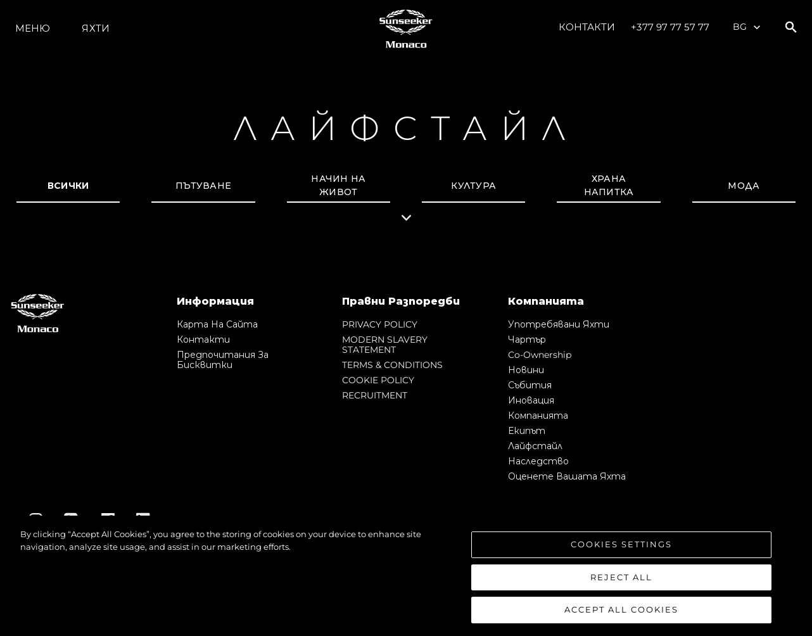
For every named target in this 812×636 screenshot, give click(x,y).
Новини (526, 370)
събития (530, 385)
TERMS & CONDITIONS (392, 365)
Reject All (621, 577)
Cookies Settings (621, 544)
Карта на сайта (217, 324)
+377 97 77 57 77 (670, 27)
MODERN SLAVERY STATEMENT (385, 344)
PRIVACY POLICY (379, 324)
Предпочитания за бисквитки (223, 360)
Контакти (587, 27)
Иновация (531, 400)
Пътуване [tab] (203, 186)
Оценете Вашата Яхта (567, 476)
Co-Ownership (539, 354)
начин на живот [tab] (338, 185)
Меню (32, 28)
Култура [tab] (473, 186)
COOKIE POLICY (378, 380)
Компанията (538, 415)
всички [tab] (68, 186)
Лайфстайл (535, 446)
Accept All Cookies (621, 609)
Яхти (95, 28)
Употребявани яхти (558, 324)
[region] (406, 576)
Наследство (538, 461)
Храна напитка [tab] (609, 185)
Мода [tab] (743, 186)
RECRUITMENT (374, 395)
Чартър (527, 339)
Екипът (526, 430)
